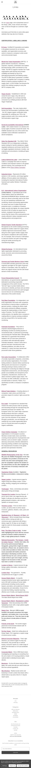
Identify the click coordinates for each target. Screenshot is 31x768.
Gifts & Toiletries (16, 709)
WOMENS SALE (15, 712)
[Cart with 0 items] (30, 2)
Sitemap (16, 702)
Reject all (12, 765)
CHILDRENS (15, 717)
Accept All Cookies (23, 765)
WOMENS (15, 715)
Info (15, 701)
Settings (4, 765)
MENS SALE (15, 711)
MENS (15, 714)
